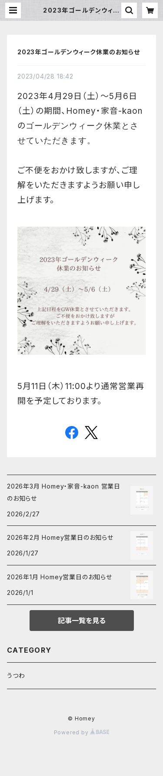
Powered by (82, 732)
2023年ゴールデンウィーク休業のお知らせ (78, 52)
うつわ (16, 675)
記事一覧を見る (82, 620)
